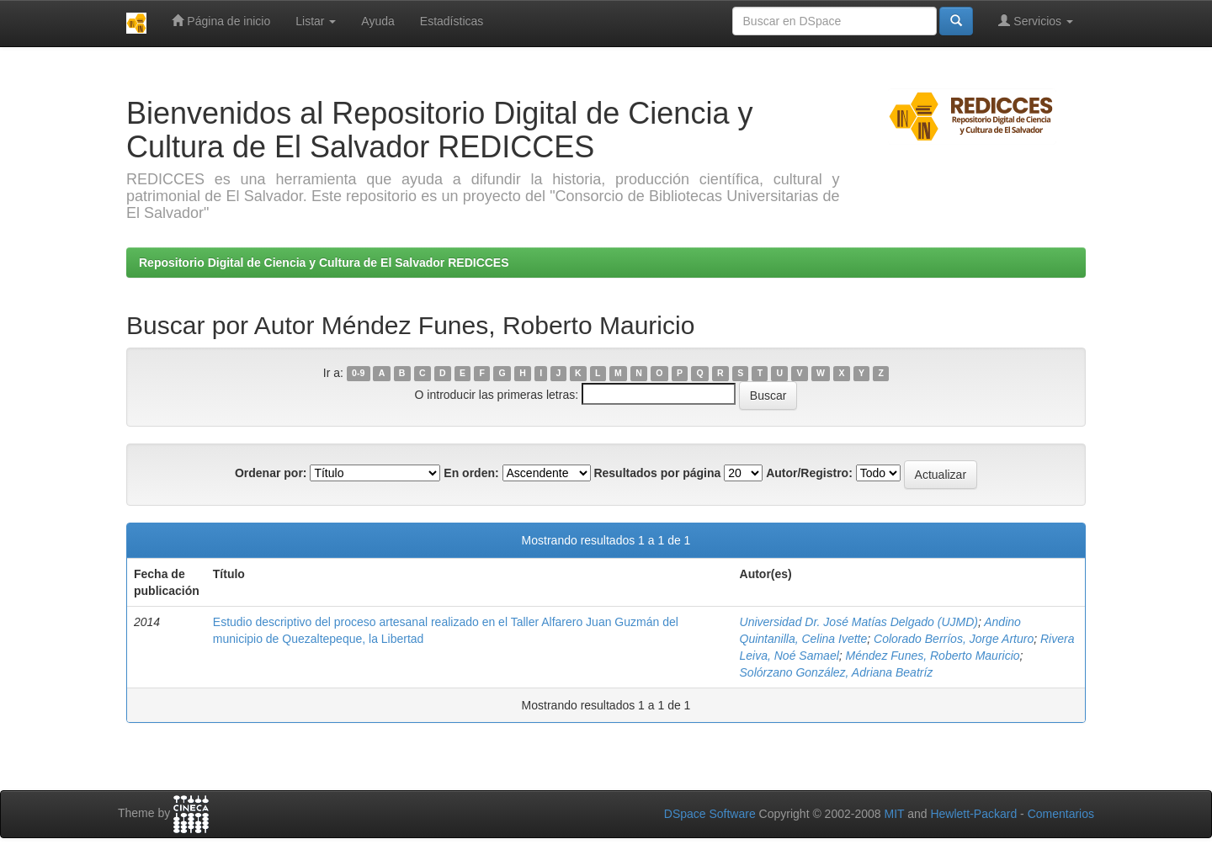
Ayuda (377, 21)
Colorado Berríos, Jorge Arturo (954, 638)
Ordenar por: (271, 473)
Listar (315, 21)
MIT (894, 813)
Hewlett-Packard (973, 813)
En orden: (471, 473)
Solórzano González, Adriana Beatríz (836, 672)
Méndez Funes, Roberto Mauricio (933, 655)
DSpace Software (710, 813)
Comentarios (1061, 813)
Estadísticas (451, 21)
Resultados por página (656, 473)
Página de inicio (221, 20)
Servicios (1035, 20)
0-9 (358, 374)
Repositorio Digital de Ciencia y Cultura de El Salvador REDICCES (324, 262)
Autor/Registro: (809, 473)
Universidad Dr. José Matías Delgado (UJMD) (859, 622)
